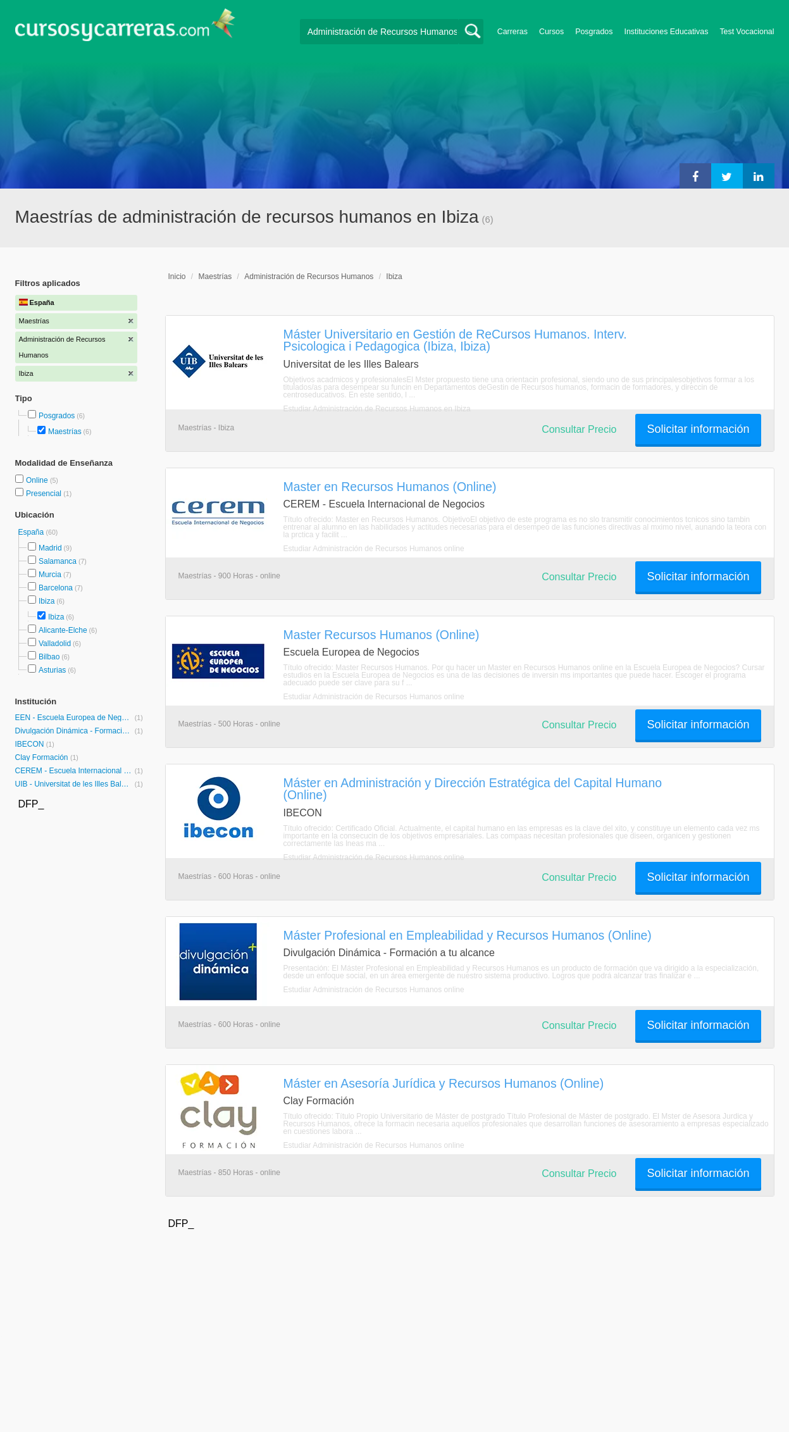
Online (38, 480)
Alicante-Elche (63, 630)
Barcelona (56, 587)
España (32, 532)
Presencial (44, 493)
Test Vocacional (746, 31)
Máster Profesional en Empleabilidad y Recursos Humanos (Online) (467, 935)
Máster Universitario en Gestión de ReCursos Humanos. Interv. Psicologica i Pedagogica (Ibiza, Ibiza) (455, 340)
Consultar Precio (579, 429)
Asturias (52, 670)
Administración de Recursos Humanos (308, 276)
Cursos (551, 31)
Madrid (50, 548)
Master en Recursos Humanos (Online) (390, 487)
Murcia (50, 574)
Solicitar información (698, 429)
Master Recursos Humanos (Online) (381, 635)
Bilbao (49, 656)
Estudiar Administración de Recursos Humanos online (373, 548)
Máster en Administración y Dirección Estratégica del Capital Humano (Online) (472, 789)
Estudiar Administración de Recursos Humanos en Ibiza (377, 408)
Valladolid (55, 643)
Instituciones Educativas (666, 31)
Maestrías (65, 431)
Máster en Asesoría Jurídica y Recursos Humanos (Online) (443, 1083)
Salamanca (58, 561)
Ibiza (46, 601)
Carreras (512, 31)
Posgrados (593, 31)
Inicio (177, 276)
